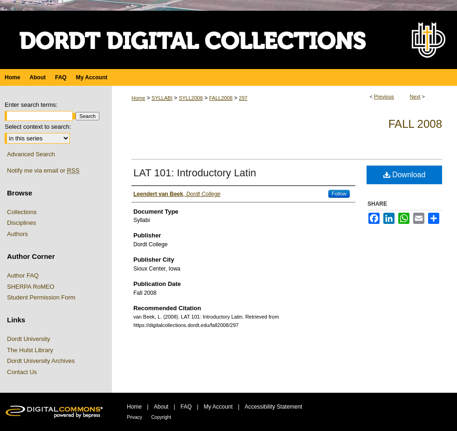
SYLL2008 (190, 98)
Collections (22, 212)
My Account (218, 406)
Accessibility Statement (273, 406)
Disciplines (21, 222)
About (161, 406)
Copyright (161, 417)
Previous (384, 96)
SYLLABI (162, 98)
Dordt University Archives (41, 360)
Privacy (134, 417)
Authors (17, 233)
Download (404, 175)
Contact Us (22, 371)
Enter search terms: (31, 104)
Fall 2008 (415, 124)
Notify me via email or (43, 170)
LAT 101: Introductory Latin (194, 173)
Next (415, 96)
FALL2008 (220, 98)
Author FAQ (23, 275)
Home (138, 98)
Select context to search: (38, 126)
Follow (339, 193)
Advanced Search (31, 154)
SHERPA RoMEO (31, 286)
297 (243, 98)
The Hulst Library (30, 350)
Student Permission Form (41, 297)
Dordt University (28, 338)
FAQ (186, 406)
